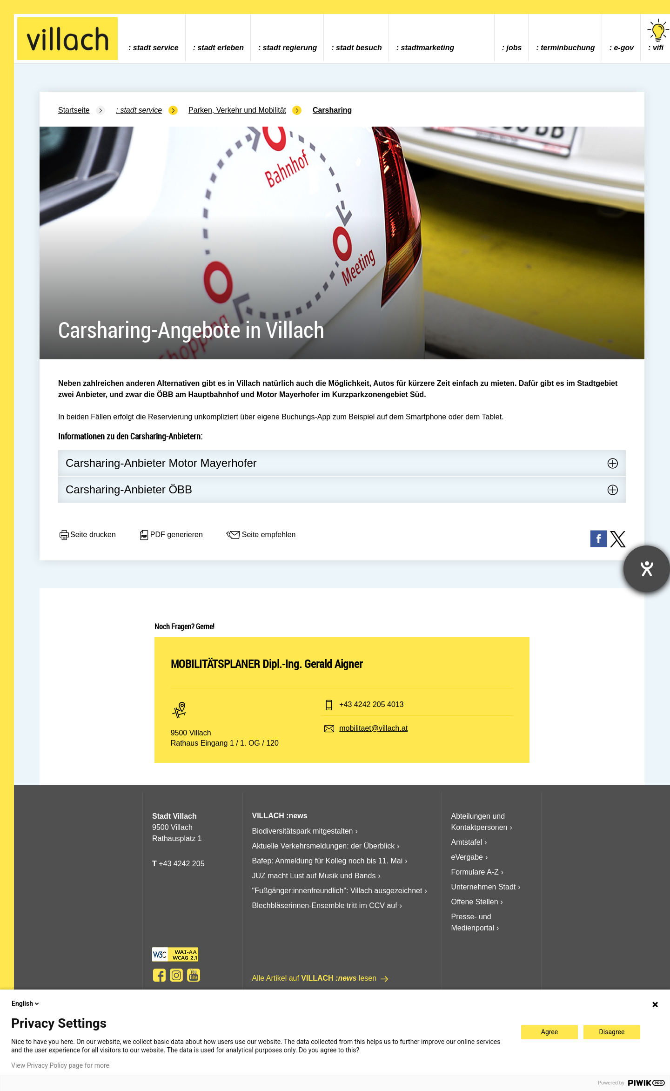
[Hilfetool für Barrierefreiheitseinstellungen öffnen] (646, 569)
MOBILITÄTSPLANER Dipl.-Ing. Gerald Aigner (266, 663)
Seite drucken (87, 535)
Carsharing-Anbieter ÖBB (129, 489)
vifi (658, 35)
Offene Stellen (474, 902)
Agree (549, 1032)
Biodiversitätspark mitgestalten (302, 831)
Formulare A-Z (475, 872)
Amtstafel (466, 842)
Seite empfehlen (260, 535)
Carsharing (332, 110)
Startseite (74, 110)
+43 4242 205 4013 (371, 704)
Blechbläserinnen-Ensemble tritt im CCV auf (324, 905)
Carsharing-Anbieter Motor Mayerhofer (161, 463)
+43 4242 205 (181, 864)
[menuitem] (153, 37)
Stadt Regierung (290, 48)
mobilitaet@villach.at (373, 728)
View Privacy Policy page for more (60, 1065)
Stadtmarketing (428, 48)
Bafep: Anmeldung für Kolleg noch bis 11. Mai (327, 861)
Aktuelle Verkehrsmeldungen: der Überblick (323, 846)
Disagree (612, 1032)
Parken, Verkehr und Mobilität (237, 110)
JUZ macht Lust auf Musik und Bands (314, 876)
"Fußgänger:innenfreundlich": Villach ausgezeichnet (337, 891)
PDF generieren (170, 535)
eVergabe (467, 857)
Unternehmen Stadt (483, 887)
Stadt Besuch (359, 48)
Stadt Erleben (220, 48)
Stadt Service (156, 48)
